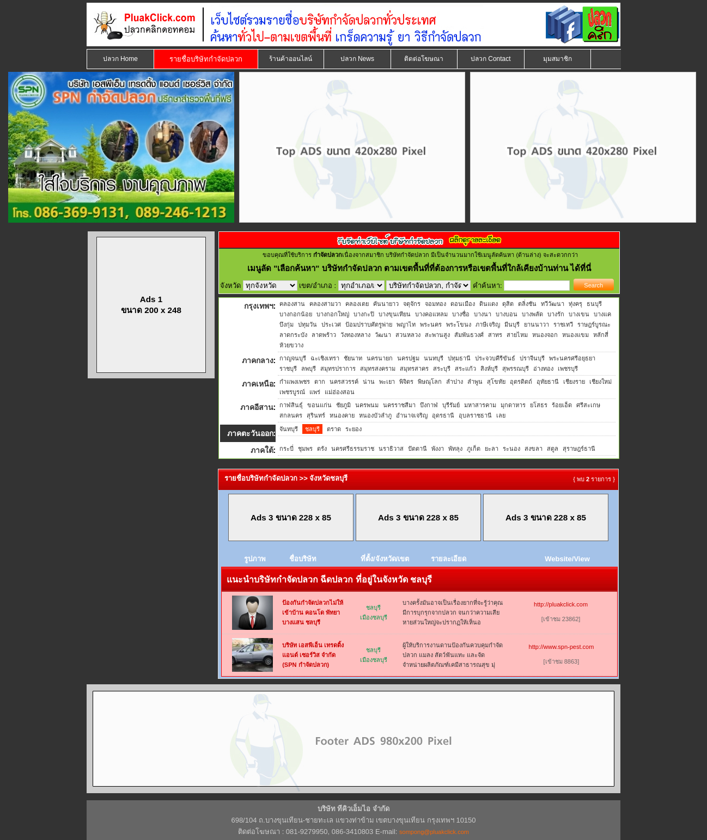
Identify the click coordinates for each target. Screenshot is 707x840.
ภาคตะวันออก (250, 433)
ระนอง (511, 448)
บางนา (482, 314)
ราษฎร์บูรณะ (594, 324)
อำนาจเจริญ (412, 415)
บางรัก (555, 314)
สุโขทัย (496, 381)
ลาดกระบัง (293, 335)
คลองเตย (357, 304)
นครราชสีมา (399, 405)
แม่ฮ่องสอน (340, 392)
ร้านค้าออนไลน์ (290, 59)
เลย (500, 415)
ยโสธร (538, 405)
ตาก (319, 381)
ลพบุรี (308, 368)
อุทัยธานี (548, 381)
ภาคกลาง (257, 360)
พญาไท (406, 324)
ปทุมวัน (307, 324)
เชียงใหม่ (600, 381)
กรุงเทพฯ (258, 306)
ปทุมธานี (459, 358)
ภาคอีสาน (256, 407)
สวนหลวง (407, 335)
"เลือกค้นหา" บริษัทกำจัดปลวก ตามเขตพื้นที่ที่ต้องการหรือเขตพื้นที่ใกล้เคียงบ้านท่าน (421, 268)
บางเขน (579, 314)
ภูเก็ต (473, 448)
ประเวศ (331, 324)
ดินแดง (488, 304)
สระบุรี (441, 368)
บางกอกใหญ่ (332, 314)
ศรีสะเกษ (588, 405)
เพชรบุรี (568, 368)
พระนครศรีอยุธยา (572, 358)
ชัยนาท (353, 358)
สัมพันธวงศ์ (469, 335)
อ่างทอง (543, 368)
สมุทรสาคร (414, 368)
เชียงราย (574, 381)
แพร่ (314, 392)
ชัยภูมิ (343, 405)
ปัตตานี (417, 448)
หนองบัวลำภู (375, 415)
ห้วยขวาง (291, 345)
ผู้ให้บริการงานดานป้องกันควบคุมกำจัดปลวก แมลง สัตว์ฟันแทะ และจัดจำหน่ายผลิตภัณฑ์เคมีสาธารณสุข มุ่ (453, 655)
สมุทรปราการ (338, 368)
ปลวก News (357, 59)
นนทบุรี (433, 358)
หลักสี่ (600, 335)
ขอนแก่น (319, 405)
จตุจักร (411, 304)
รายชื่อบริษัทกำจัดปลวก (205, 59)
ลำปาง (454, 381)
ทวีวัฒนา (552, 304)
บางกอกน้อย (295, 314)
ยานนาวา (536, 324)
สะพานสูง (437, 335)
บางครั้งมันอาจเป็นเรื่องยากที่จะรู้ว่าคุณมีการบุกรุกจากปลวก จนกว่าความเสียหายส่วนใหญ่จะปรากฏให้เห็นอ (453, 612)
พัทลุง (455, 448)
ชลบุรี (312, 429)
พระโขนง (458, 324)
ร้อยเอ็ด (562, 405)
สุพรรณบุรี (515, 368)
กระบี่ (286, 448)
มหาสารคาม (480, 405)
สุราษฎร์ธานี (579, 448)
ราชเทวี (563, 324)
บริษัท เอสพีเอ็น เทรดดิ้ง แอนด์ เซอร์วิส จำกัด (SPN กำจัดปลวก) (313, 655)
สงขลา (534, 448)
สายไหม (517, 335)
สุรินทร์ (316, 415)
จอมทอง (435, 304)
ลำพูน (475, 381)
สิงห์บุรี (489, 368)
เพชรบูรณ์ (292, 392)
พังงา (437, 448)
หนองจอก (545, 335)
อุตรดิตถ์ (521, 381)
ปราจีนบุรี (532, 358)
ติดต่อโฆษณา (423, 59)
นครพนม (367, 405)
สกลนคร (290, 415)
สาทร (495, 335)
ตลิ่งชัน (527, 304)
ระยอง (353, 429)
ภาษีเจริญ (488, 324)
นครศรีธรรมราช (352, 448)
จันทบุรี (288, 429)
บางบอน (506, 314)
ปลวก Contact (491, 59)
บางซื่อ (461, 314)
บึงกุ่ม (286, 324)
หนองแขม (575, 335)
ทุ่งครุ (575, 304)
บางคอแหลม (431, 314)
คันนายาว (386, 304)
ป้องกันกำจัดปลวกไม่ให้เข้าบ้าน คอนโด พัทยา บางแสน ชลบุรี (312, 612)
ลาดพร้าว (324, 335)
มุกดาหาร (513, 405)
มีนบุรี (512, 324)
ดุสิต (508, 304)
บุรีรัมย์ (451, 405)
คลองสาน (292, 304)
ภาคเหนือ (257, 383)
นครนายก (380, 358)
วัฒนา (383, 335)
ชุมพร (305, 448)
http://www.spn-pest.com (561, 646)
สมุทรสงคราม (377, 368)
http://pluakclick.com (561, 604)
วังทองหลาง (355, 335)
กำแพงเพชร (294, 381)
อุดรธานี (443, 415)
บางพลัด (532, 314)
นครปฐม (408, 358)
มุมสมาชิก (557, 59)
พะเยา (387, 381)
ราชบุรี (288, 368)
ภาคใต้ (262, 450)
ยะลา (491, 448)
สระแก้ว (465, 368)
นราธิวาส (391, 448)
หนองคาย (342, 415)
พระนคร (431, 324)
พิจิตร (406, 381)
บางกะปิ (364, 314)
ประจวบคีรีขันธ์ (495, 358)
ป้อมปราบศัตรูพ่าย (368, 324)
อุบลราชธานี (475, 415)
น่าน (369, 381)
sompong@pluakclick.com (434, 832)
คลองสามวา (325, 304)
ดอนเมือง (462, 304)
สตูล (552, 448)
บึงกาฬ (429, 405)
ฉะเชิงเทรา (324, 358)
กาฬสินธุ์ (291, 405)
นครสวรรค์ (344, 381)
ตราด (334, 429)
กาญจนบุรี (292, 358)
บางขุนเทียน (395, 314)
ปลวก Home (120, 59)
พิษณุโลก (430, 381)
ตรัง (322, 448)
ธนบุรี (594, 304)
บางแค (602, 314)
